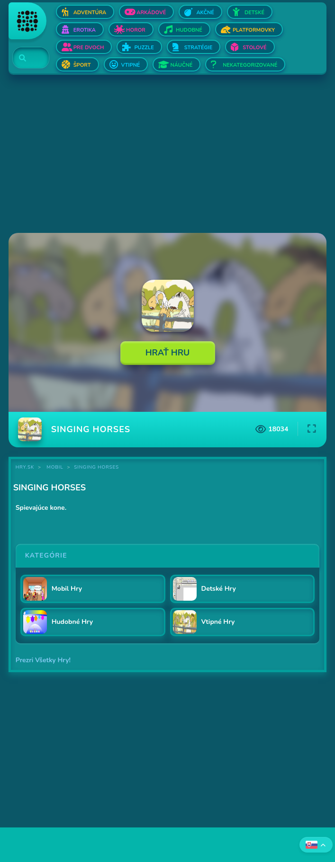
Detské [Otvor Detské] (254, 12)
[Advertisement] (168, 155)
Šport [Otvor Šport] (82, 65)
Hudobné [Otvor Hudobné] (189, 30)
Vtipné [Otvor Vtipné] (130, 65)
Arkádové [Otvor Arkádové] (151, 12)
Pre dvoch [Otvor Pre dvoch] (88, 47)
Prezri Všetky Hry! (43, 660)
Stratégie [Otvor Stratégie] (198, 47)
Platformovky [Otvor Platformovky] (254, 30)
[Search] (25, 58)
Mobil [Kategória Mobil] (54, 467)
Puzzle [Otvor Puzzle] (144, 47)
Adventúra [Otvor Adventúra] (90, 12)
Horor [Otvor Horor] (135, 30)
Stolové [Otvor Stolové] (254, 47)
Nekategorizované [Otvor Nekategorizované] (250, 65)
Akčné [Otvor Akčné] (205, 12)
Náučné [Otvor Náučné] (181, 65)
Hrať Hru (167, 352)
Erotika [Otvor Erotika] (84, 30)
